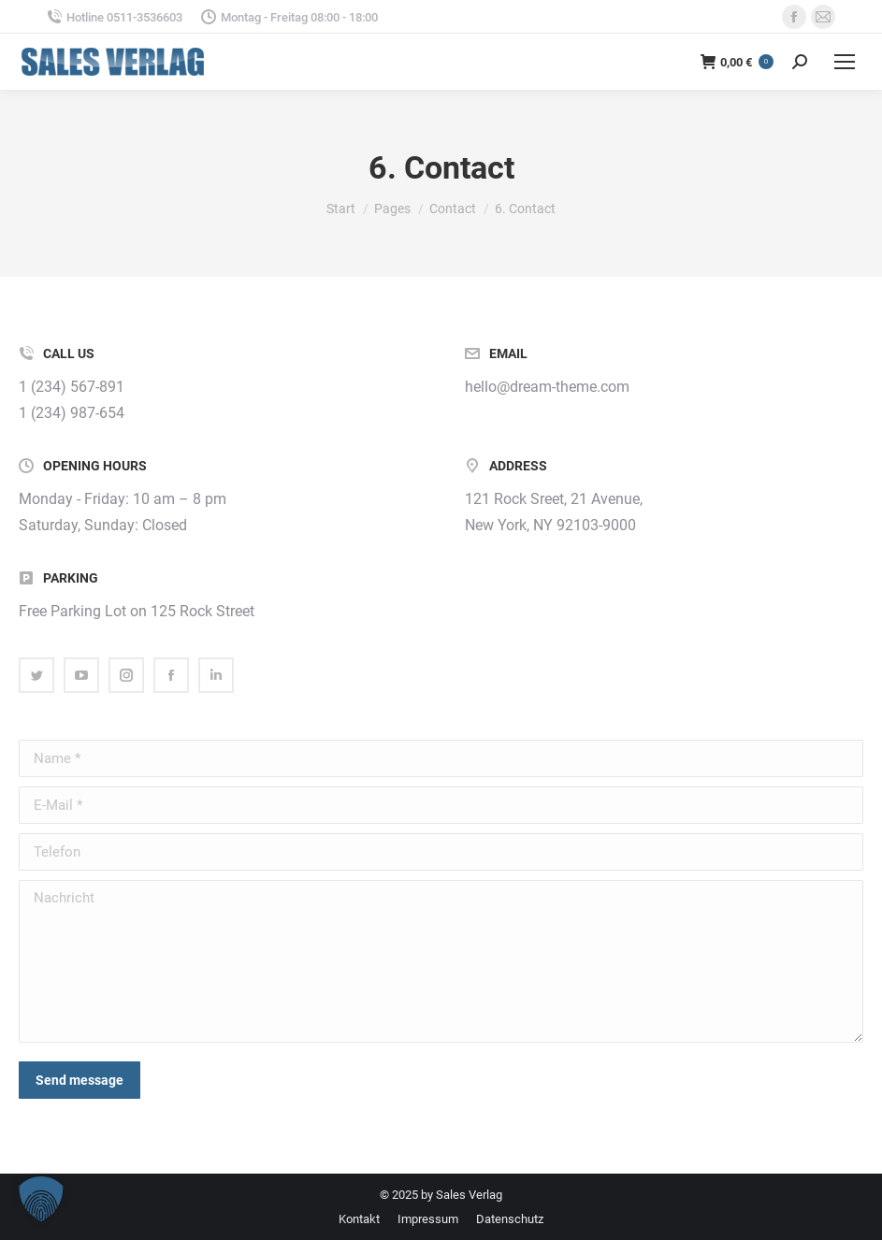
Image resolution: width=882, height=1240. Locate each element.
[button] (41, 1199)
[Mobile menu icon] (844, 61)
